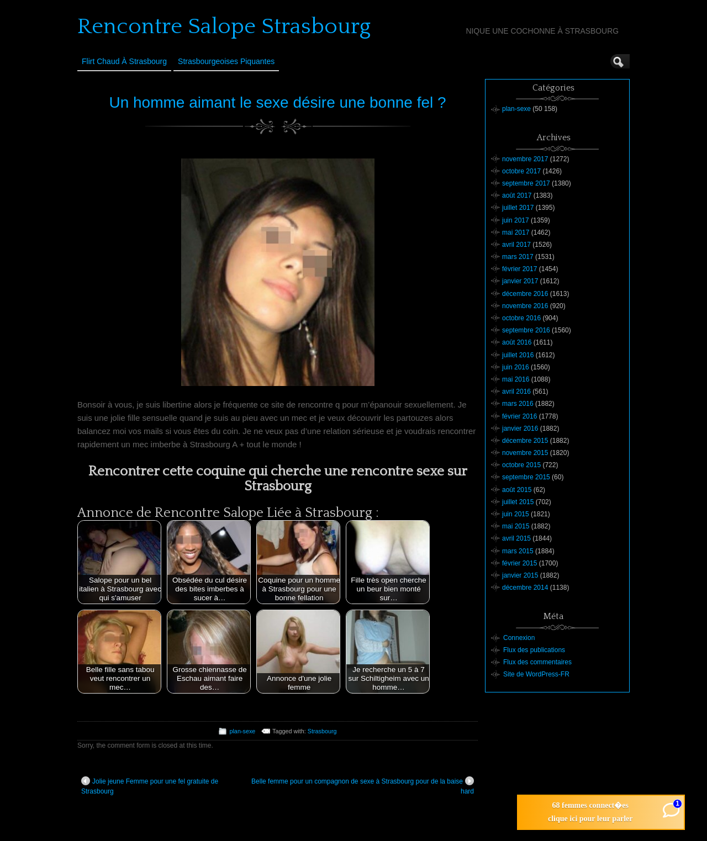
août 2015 (516, 490)
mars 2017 (518, 257)
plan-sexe (242, 731)
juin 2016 (515, 367)
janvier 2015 (520, 575)
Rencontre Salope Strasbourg (224, 26)
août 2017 (516, 195)
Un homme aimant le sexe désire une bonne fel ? (277, 102)
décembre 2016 (525, 294)
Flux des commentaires (537, 662)
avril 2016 (516, 391)
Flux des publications (534, 650)
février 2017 (519, 269)
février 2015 (519, 563)
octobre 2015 (521, 465)
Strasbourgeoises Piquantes (226, 61)
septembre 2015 (526, 477)
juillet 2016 (518, 355)
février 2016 (519, 416)
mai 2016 (515, 379)
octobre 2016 (521, 318)
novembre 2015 (525, 453)
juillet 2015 (518, 502)
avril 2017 (516, 244)
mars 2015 (518, 551)
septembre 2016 (526, 330)
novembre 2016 (525, 306)
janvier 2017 (520, 281)
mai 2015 (515, 526)
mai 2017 (515, 232)
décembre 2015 (525, 441)
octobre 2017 (521, 171)
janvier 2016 (520, 428)
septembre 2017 (526, 183)
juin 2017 (515, 220)
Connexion (519, 638)
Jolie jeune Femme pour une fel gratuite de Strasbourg (149, 785)
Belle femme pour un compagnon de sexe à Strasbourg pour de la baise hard (362, 785)
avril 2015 (516, 538)
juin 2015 (515, 514)
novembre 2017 (525, 159)
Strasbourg (322, 731)
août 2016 (516, 342)
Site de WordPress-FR (536, 674)
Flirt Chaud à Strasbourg (124, 61)
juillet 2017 (518, 207)
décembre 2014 (525, 587)
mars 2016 (518, 404)
